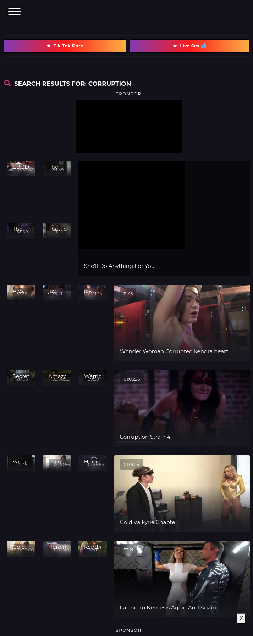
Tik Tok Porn (65, 46)
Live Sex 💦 (190, 46)
